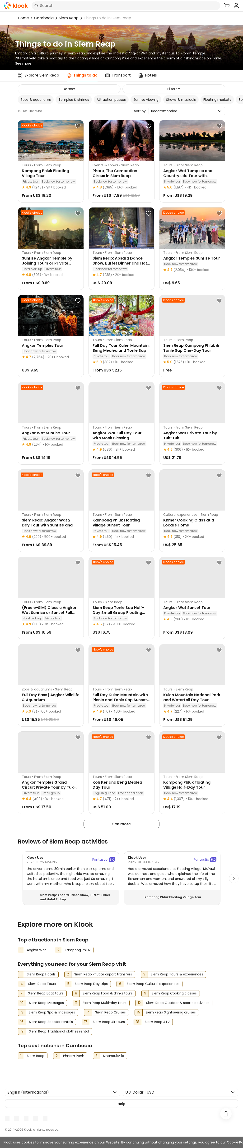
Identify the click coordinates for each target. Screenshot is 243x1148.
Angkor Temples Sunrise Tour (191, 258)
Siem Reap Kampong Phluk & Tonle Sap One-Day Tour (191, 348)
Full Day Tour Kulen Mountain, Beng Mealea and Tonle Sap (121, 348)
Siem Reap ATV (157, 1021)
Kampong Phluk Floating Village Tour (45, 173)
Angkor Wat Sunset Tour (186, 607)
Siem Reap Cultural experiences (153, 983)
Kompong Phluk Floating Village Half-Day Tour (186, 785)
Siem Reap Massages (46, 1002)
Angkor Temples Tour (42, 345)
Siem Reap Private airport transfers (103, 974)
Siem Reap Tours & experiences (177, 974)
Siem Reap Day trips (91, 983)
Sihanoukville (113, 1055)
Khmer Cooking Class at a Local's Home (188, 522)
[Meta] (7, 1118)
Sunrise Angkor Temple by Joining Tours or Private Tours (47, 263)
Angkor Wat (36, 950)
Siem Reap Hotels (41, 974)
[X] (35, 1118)
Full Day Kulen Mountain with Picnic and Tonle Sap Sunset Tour (120, 700)
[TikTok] (45, 1118)
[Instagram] (26, 1118)
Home (23, 18)
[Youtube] (16, 1118)
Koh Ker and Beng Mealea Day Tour (117, 785)
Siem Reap (69, 18)
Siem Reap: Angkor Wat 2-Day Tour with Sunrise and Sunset (47, 525)
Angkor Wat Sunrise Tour (46, 433)
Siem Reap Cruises (110, 1012)
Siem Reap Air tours (109, 1021)
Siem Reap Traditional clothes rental (59, 1031)
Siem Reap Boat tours (46, 993)
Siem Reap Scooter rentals (51, 1021)
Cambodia (44, 18)
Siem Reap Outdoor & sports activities (177, 1002)
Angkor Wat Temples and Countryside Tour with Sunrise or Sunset (187, 175)
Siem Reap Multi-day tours (104, 1002)
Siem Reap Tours (42, 983)
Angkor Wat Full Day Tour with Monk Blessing (117, 435)
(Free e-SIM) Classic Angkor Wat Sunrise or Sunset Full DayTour (49, 612)
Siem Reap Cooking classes (174, 993)
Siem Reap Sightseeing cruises (170, 1012)
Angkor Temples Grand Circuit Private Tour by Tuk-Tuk (49, 787)
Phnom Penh (73, 1055)
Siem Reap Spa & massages (52, 1012)
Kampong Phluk (77, 950)
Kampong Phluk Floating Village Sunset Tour (116, 522)
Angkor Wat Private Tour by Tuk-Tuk (190, 435)
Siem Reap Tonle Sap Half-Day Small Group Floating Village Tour (118, 612)
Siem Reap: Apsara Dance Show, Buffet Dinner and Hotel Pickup (121, 263)
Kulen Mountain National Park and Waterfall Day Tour (191, 697)
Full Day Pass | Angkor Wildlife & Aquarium (50, 697)
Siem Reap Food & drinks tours (108, 993)
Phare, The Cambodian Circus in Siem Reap (115, 173)
